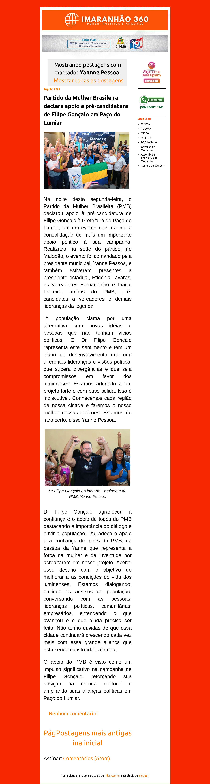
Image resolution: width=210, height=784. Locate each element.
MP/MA (145, 124)
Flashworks (112, 775)
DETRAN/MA (149, 142)
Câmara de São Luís (153, 165)
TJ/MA (145, 133)
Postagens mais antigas (94, 733)
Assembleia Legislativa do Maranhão (149, 158)
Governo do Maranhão (148, 148)
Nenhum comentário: (74, 713)
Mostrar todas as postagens (89, 80)
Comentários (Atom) (86, 758)
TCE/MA (146, 128)
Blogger (143, 775)
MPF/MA (146, 137)
